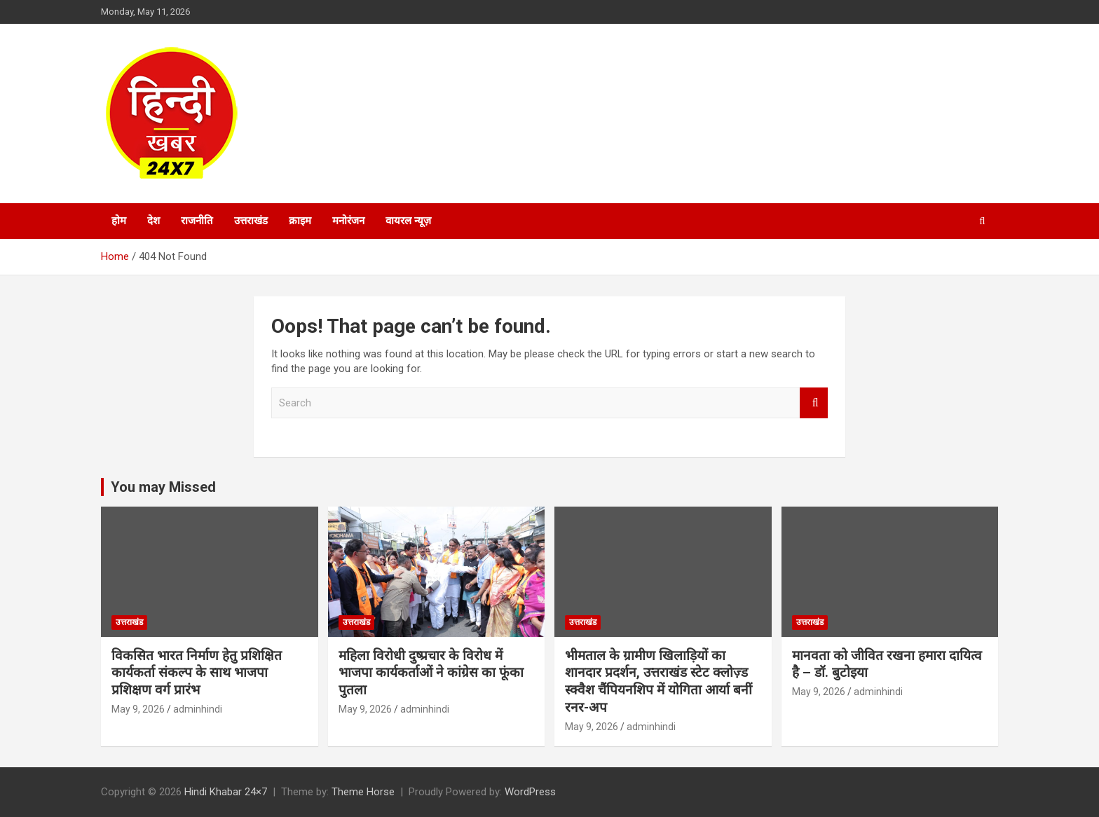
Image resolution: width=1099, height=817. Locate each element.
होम (118, 220)
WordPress (530, 791)
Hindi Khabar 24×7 (225, 791)
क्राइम (300, 220)
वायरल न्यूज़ (408, 220)
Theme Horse (363, 791)
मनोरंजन (348, 220)
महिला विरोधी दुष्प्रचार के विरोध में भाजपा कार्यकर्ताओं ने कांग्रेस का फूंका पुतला (431, 672)
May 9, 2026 (138, 709)
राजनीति (197, 220)
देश (153, 220)
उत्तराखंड (251, 220)
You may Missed (163, 487)
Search (814, 403)
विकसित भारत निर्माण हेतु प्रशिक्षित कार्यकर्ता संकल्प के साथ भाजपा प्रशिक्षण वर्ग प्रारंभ (196, 672)
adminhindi (197, 709)
